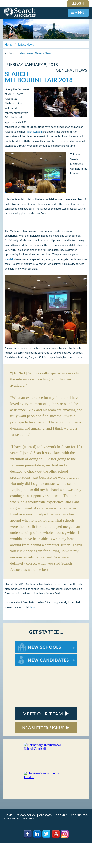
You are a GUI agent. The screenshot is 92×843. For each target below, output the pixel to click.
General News (43, 53)
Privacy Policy (25, 815)
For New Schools (26, 643)
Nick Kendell (34, 131)
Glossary (45, 815)
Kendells (10, 259)
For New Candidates (28, 655)
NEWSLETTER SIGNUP (46, 727)
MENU (78, 12)
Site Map (61, 815)
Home (8, 815)
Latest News (25, 53)
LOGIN (78, 3)
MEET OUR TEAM (45, 713)
